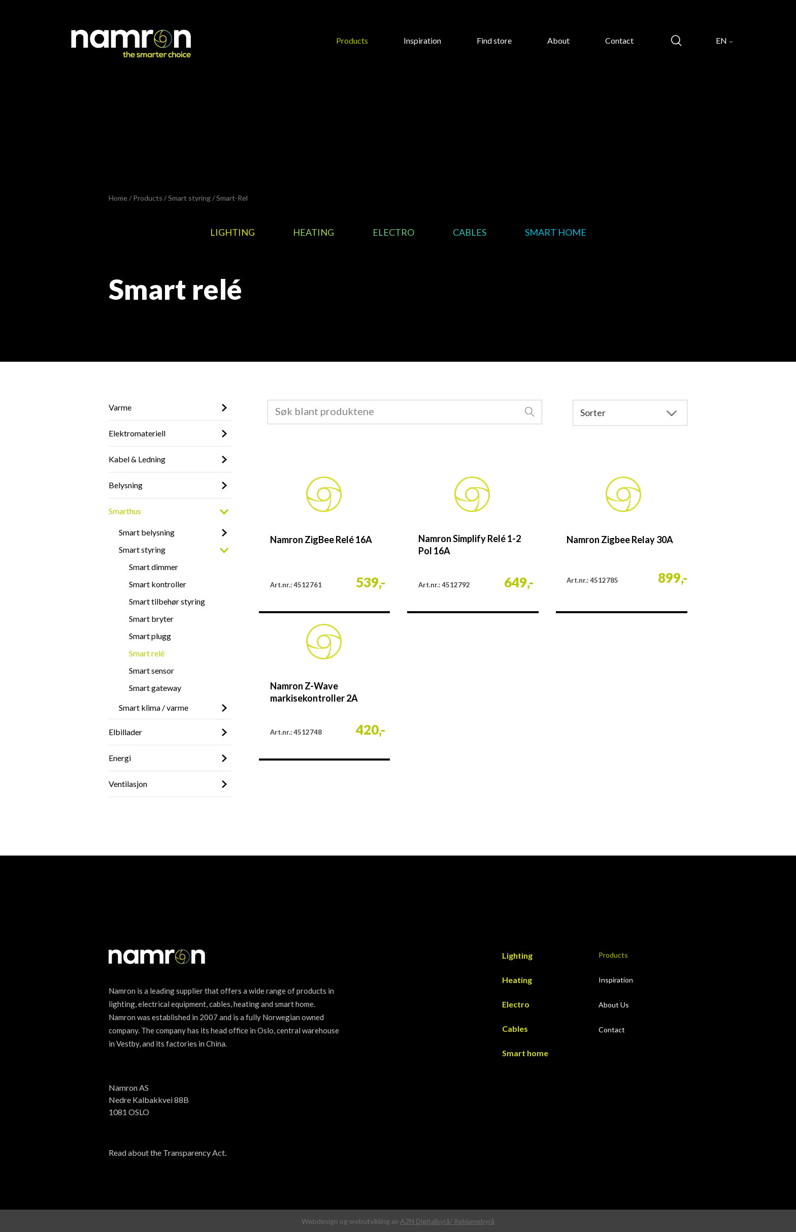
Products (352, 40)
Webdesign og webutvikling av (351, 1221)
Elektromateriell (137, 433)
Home (118, 198)
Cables (469, 232)
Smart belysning (147, 532)
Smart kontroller (157, 584)
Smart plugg (150, 636)
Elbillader (125, 732)
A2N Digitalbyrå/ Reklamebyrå (447, 1221)
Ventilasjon (128, 783)
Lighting (232, 232)
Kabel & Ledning (137, 459)
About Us (614, 1004)
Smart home (555, 232)
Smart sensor (151, 670)
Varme (120, 407)
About (558, 40)
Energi (120, 758)
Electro (393, 232)
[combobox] (405, 412)
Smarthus (125, 511)
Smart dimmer (153, 567)
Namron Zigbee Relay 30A (620, 539)
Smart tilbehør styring (167, 601)
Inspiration (422, 40)
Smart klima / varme (153, 707)
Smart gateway (155, 687)
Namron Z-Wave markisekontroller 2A (314, 692)
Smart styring (189, 198)
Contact (619, 40)
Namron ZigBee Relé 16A (321, 539)
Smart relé (146, 653)
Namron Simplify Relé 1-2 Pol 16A (469, 544)
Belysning (126, 485)
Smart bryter (151, 618)
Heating (313, 232)
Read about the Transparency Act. (167, 1152)
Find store (494, 40)
